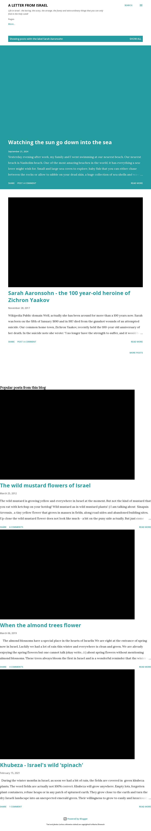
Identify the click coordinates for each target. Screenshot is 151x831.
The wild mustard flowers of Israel (45, 485)
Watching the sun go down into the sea (60, 142)
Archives (51, 24)
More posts (136, 352)
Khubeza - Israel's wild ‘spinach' (41, 765)
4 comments (16, 666)
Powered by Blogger (75, 818)
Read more (137, 183)
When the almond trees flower (40, 625)
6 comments (16, 527)
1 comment (15, 806)
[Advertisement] (75, 374)
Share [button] (11, 183)
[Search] (128, 5)
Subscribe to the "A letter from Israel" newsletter (89, 24)
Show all (135, 38)
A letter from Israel (28, 5)
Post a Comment (26, 183)
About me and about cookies (23, 24)
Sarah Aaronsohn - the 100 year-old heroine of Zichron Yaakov (69, 296)
